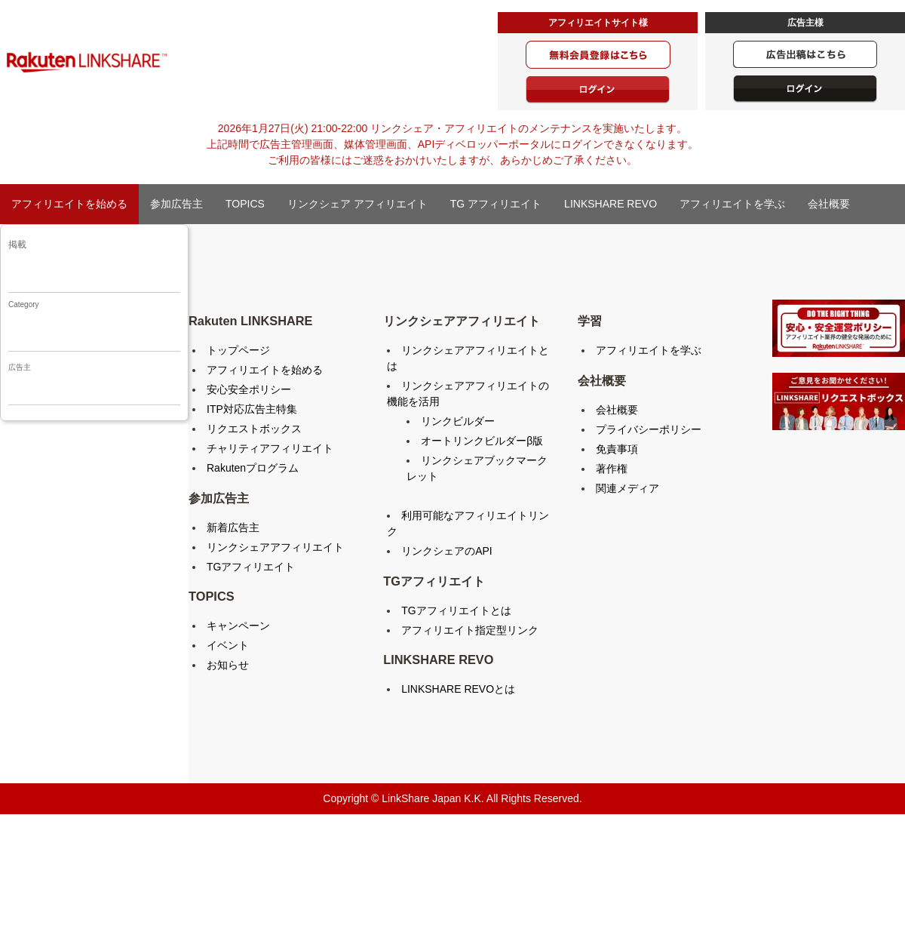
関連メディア (627, 488)
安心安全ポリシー (249, 389)
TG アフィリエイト (495, 204)
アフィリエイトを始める (69, 204)
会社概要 (829, 204)
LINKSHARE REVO (610, 204)
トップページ (238, 350)
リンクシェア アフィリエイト (357, 204)
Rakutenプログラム (253, 468)
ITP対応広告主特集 (252, 409)
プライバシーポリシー (648, 429)
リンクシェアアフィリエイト (275, 547)
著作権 (611, 469)
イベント (228, 645)
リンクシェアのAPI (446, 551)
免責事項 (617, 449)
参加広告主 (176, 204)
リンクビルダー (458, 421)
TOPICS (245, 204)
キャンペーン (238, 626)
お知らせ (228, 665)
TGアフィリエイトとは (456, 610)
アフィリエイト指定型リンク (469, 630)
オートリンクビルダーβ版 (482, 441)
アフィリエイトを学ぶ (732, 204)
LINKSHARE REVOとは (458, 689)
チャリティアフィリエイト (270, 448)
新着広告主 (233, 527)
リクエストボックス (254, 429)
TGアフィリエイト (251, 567)
